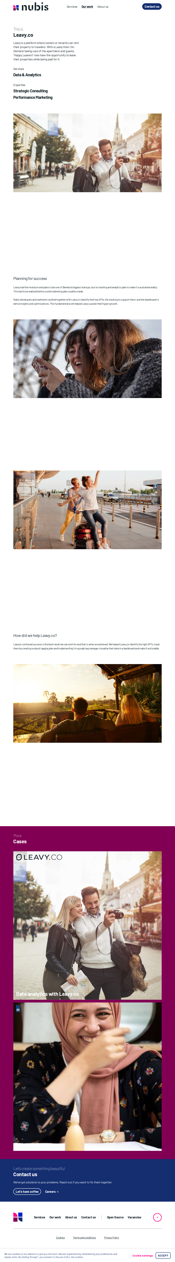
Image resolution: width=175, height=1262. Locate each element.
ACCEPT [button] (163, 1255)
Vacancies (134, 1217)
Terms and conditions (84, 1237)
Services (72, 6)
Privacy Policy (111, 1237)
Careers (50, 1191)
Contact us (152, 6)
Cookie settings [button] (142, 1255)
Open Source (115, 1217)
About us (102, 6)
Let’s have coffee (27, 1191)
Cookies (60, 1237)
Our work (87, 6)
